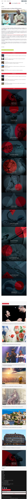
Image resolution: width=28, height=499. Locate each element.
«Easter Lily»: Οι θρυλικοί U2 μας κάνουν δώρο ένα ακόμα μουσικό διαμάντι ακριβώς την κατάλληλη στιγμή (15, 59)
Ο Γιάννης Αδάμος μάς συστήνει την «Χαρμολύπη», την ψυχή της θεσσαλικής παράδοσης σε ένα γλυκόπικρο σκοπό (15, 80)
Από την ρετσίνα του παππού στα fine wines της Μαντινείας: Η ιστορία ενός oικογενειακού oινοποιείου (15, 83)
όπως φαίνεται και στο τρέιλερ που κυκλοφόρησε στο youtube (15, 34)
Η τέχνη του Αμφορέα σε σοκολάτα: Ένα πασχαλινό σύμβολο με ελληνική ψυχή (15, 55)
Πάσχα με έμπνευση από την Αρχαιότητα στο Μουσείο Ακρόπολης (14, 70)
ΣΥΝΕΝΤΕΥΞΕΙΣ (14, 73)
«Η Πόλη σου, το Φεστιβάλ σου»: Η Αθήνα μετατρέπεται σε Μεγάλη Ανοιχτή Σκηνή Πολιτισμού (15, 66)
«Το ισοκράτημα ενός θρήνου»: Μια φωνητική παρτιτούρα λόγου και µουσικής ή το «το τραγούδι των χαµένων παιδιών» (14, 63)
